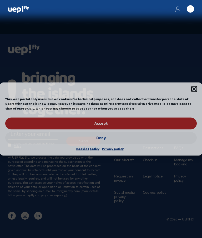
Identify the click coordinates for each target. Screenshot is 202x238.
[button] (194, 89)
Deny (101, 138)
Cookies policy (87, 149)
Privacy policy (113, 149)
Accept (101, 123)
